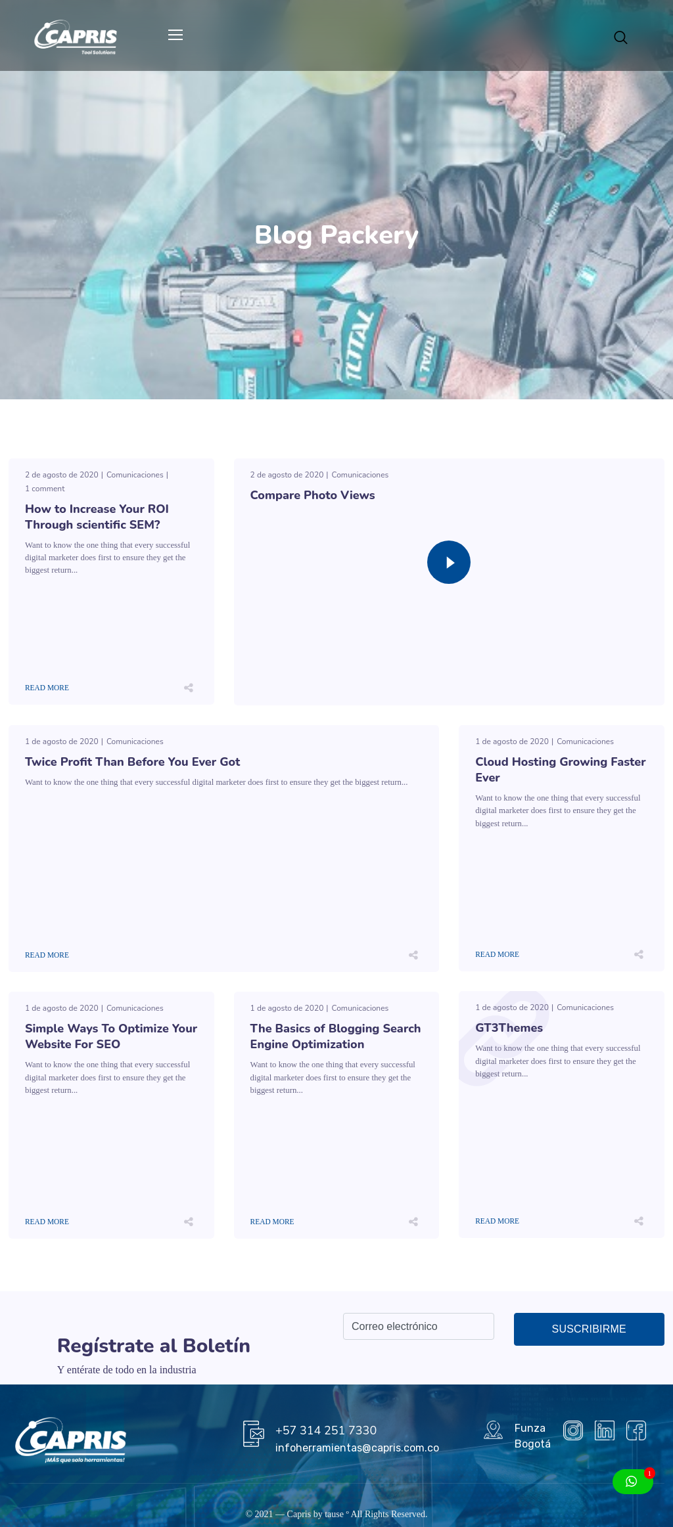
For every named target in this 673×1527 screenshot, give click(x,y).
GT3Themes (509, 1028)
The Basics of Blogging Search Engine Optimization (335, 1036)
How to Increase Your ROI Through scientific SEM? (97, 517)
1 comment (44, 488)
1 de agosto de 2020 (62, 741)
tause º (337, 1514)
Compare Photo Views (312, 495)
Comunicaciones (135, 475)
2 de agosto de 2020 (62, 475)
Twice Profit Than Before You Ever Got (132, 762)
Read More (47, 688)
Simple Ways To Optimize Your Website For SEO (111, 1036)
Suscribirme (589, 1329)
